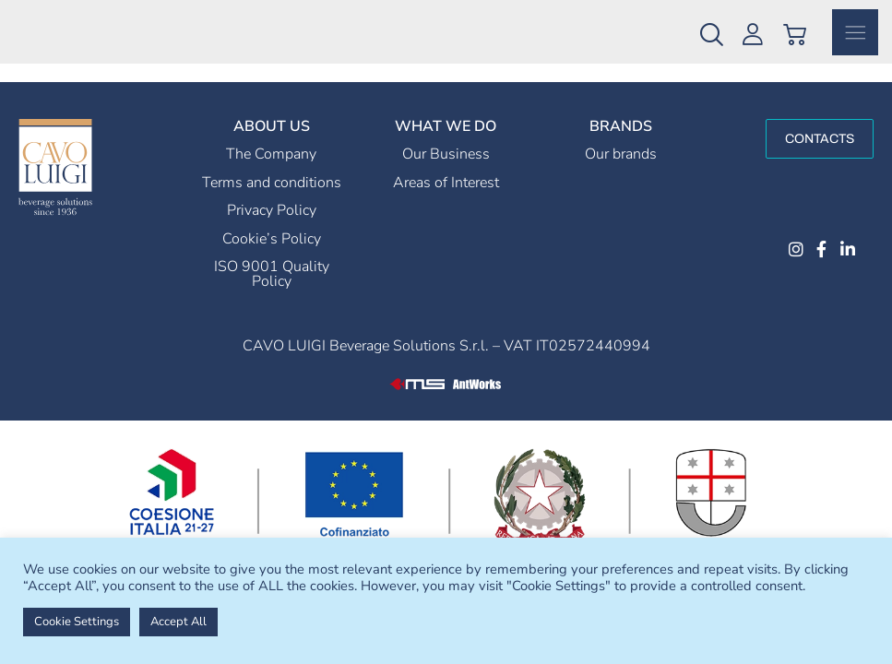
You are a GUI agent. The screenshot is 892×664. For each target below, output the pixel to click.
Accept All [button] (178, 621)
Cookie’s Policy (271, 263)
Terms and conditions (271, 206)
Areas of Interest (446, 206)
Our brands (621, 178)
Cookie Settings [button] (76, 621)
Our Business (446, 178)
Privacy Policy (271, 234)
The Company (271, 178)
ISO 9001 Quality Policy (271, 297)
